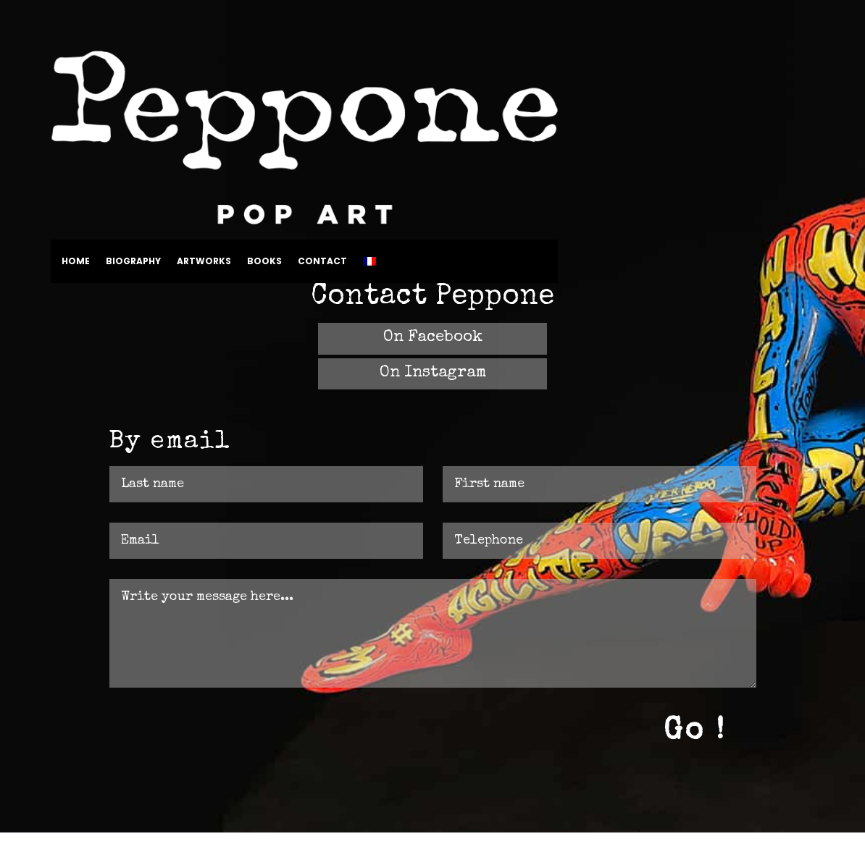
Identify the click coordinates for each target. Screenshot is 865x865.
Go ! (695, 732)
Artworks (204, 261)
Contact (322, 261)
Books (264, 261)
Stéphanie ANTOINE (787, 848)
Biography (133, 261)
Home (76, 261)
